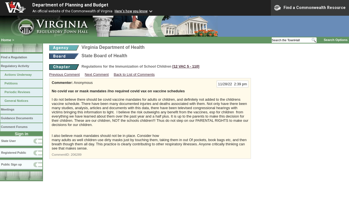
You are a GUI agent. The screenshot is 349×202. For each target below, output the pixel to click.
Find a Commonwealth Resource (310, 8)
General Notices (16, 100)
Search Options (336, 40)
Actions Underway (18, 74)
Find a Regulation (14, 57)
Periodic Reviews (17, 92)
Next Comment (97, 74)
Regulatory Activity (15, 66)
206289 (76, 154)
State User (8, 141)
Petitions (11, 83)
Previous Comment (64, 74)
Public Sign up (11, 164)
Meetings (7, 109)
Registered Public (13, 152)
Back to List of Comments (134, 74)
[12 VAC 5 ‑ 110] (185, 66)
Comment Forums (14, 126)
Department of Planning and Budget (70, 5)
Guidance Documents (17, 118)
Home (6, 40)
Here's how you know (131, 11)
